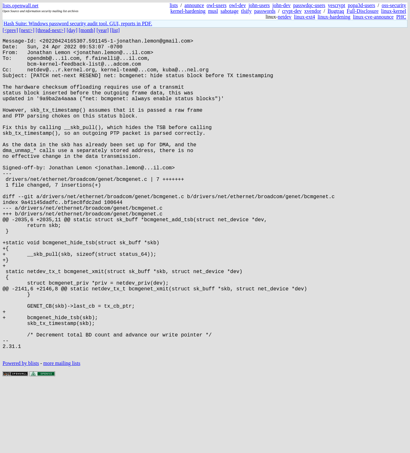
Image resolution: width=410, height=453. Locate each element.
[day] (72, 30)
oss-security (394, 5)
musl (213, 11)
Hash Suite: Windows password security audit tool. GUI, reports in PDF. (78, 23)
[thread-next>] (50, 30)
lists (173, 5)
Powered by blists (21, 433)
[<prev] (10, 30)
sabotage (230, 11)
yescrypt (336, 5)
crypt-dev (292, 11)
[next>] (26, 30)
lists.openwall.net (20, 5)
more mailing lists (61, 433)
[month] (87, 30)
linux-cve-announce (373, 17)
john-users (259, 5)
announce (194, 5)
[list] (114, 30)
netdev (284, 17)
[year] (102, 30)
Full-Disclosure (363, 11)
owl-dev (237, 5)
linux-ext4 (304, 17)
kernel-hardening (187, 11)
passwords (264, 11)
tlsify (246, 11)
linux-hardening (334, 17)
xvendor (312, 11)
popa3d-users (361, 5)
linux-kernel (393, 11)
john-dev (281, 5)
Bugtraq (336, 11)
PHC (401, 17)
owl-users (216, 5)
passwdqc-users (309, 5)
